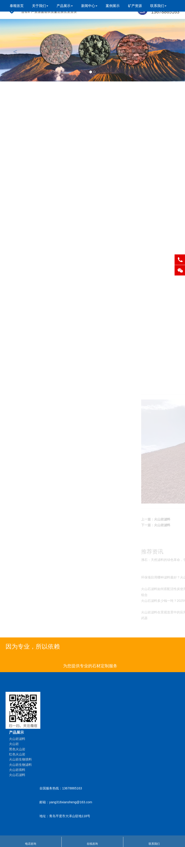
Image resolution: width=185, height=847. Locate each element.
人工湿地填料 (53, 194)
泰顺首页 (17, 6)
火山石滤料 (53, 184)
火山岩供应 (53, 215)
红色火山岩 (53, 143)
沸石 (53, 236)
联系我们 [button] (158, 6)
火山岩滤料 (53, 112)
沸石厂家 (52, 276)
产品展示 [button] (65, 6)
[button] (14, 50)
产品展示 (16, 732)
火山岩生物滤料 (53, 164)
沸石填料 (52, 256)
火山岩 (52, 123)
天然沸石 (52, 287)
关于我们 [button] (40, 6)
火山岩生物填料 (53, 153)
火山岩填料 (53, 174)
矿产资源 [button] (135, 6)
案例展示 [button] (113, 6)
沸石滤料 (52, 246)
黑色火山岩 (53, 133)
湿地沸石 (52, 266)
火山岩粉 (52, 225)
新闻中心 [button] (89, 6)
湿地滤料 (52, 297)
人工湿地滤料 (53, 205)
